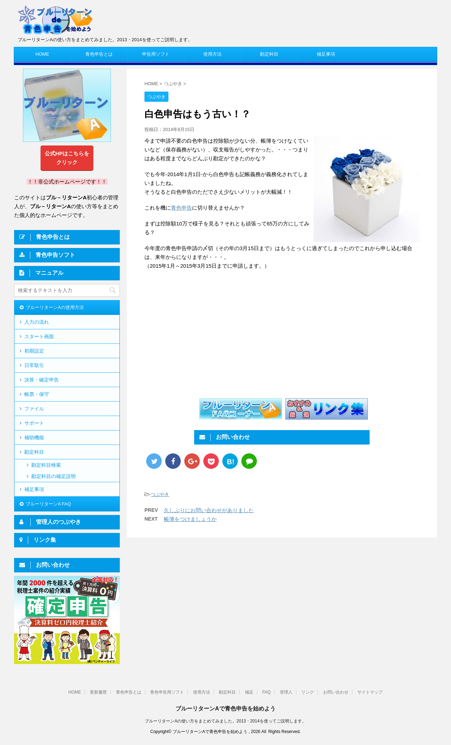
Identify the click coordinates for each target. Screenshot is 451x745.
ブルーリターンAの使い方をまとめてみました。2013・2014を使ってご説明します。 (225, 721)
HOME (42, 54)
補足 (249, 692)
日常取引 (34, 365)
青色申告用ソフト (167, 692)
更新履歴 (98, 692)
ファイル (34, 408)
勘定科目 (269, 54)
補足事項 (326, 54)
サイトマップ (370, 692)
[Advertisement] (203, 333)
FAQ (266, 692)
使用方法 (212, 54)
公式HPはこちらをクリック (67, 157)
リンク (307, 692)
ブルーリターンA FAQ (48, 504)
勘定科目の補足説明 (53, 476)
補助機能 (34, 437)
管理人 (286, 692)
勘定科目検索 (46, 465)
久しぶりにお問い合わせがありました (209, 510)
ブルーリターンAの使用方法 (55, 307)
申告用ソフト (155, 54)
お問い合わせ (335, 692)
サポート (34, 423)
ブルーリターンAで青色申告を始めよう (225, 709)
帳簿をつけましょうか (190, 519)
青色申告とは (99, 54)
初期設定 (34, 351)
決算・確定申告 (41, 380)
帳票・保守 (36, 394)
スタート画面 (39, 336)
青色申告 (181, 208)
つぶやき (160, 494)
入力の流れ (36, 322)
